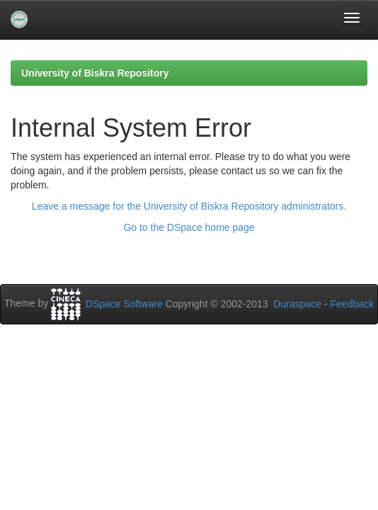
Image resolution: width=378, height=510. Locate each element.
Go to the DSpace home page (188, 227)
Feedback (352, 304)
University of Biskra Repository (95, 73)
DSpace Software (124, 304)
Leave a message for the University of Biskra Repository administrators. (189, 206)
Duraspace (297, 304)
